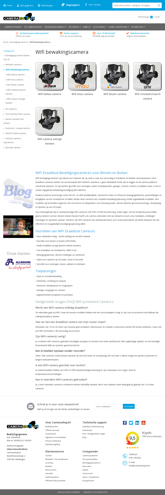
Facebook (124, 423)
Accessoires (87, 473)
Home (9, 5)
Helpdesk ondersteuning (93, 426)
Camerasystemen (90, 455)
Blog (84, 437)
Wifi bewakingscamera (17, 69)
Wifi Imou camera (15, 79)
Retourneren (50, 470)
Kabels (85, 470)
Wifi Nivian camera (15, 84)
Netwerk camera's (13, 64)
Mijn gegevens (26, 5)
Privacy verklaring (53, 441)
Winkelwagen (47, 5)
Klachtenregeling (52, 444)
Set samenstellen (89, 459)
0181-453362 (95, 4)
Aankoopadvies (52, 477)
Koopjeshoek (88, 480)
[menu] (82, 26)
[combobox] (137, 5)
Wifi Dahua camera (15, 74)
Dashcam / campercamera (17, 128)
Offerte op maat (52, 430)
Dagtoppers (73, 5)
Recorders (86, 466)
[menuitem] (13, 26)
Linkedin (137, 423)
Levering (49, 462)
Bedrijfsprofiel (51, 426)
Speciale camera (12, 147)
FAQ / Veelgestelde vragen (93, 433)
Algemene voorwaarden (55, 437)
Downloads (87, 430)
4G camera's (11, 109)
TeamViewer (50, 433)
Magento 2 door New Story (96, 492)
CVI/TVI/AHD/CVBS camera (17, 114)
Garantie (49, 473)
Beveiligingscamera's (91, 462)
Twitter (131, 423)
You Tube (144, 423)
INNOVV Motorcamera (15, 133)
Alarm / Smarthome (90, 477)
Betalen (48, 466)
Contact (48, 455)
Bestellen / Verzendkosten (56, 459)
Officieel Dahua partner (55, 480)
